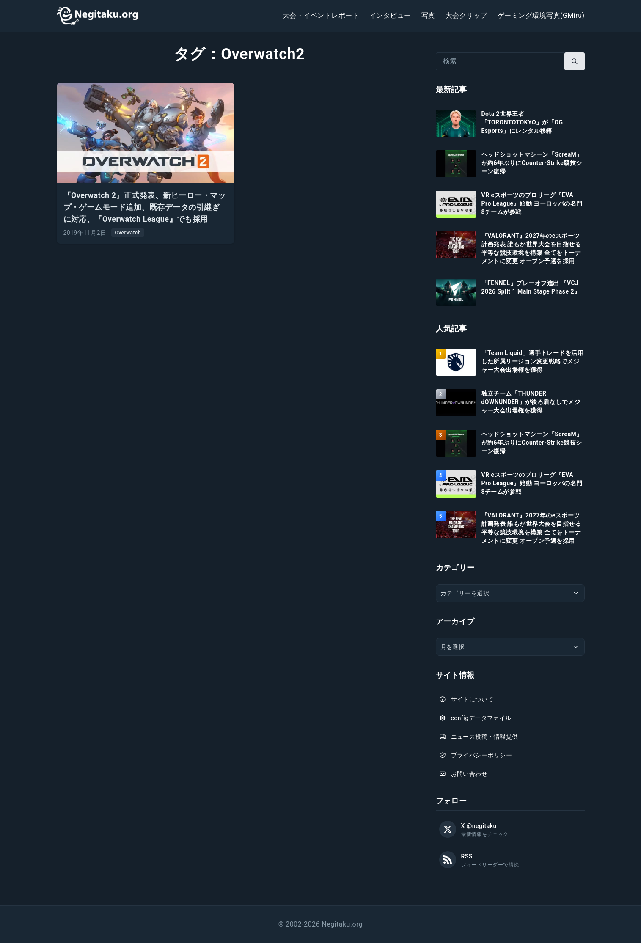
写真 (428, 15)
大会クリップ (466, 15)
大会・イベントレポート (321, 15)
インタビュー (390, 15)
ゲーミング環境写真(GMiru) (541, 15)
